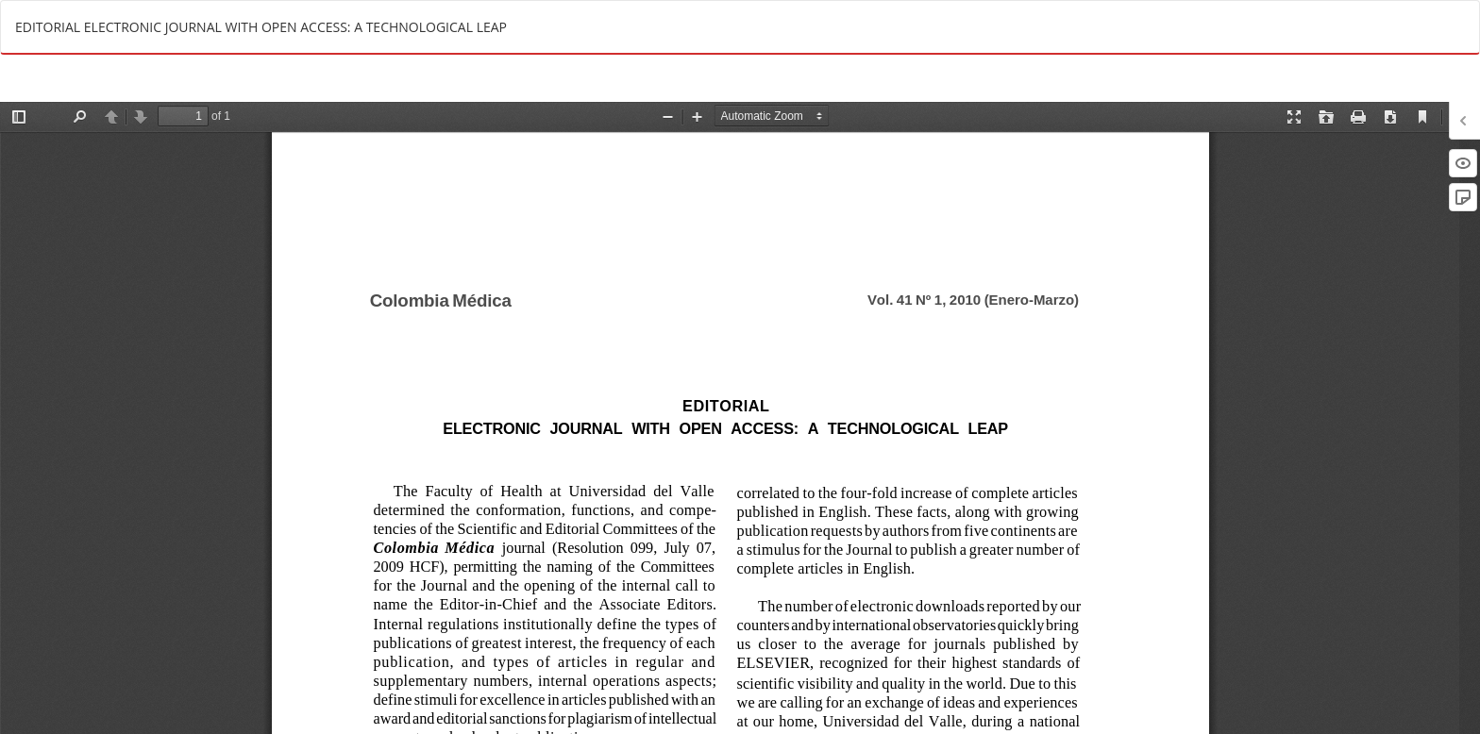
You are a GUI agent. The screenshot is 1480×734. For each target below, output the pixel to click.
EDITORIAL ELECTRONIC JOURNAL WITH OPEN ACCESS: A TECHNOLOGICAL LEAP (261, 27)
